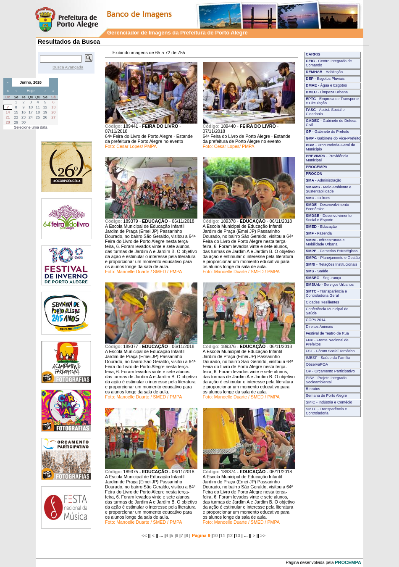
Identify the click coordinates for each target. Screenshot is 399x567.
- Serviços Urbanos (330, 284)
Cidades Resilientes (322, 302)
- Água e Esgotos (326, 85)
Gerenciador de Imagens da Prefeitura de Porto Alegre (177, 32)
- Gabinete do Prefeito (327, 131)
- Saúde (317, 271)
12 (230, 535)
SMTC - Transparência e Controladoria (326, 411)
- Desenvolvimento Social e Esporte (329, 218)
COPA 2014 (316, 320)
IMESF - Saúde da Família (328, 358)
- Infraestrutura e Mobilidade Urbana (325, 242)
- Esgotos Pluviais (325, 78)
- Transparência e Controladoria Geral (326, 293)
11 (222, 535)
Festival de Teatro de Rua (327, 333)
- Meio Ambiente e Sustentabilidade (329, 189)
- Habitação (324, 72)
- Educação (321, 226)
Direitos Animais (319, 326)
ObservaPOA (317, 364)
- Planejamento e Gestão (333, 258)
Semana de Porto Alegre (326, 395)
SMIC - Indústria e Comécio (329, 402)
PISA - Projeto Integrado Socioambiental (326, 380)
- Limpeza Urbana (327, 92)
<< (144, 535)
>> (262, 535)
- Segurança (323, 278)
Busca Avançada (67, 67)
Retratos (313, 389)
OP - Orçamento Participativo (330, 371)
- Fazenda (319, 233)
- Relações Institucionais (331, 264)
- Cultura (318, 198)
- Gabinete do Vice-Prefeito (333, 138)
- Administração (323, 180)
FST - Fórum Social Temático (330, 351)
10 (215, 535)
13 (237, 535)
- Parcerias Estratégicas (332, 251)
